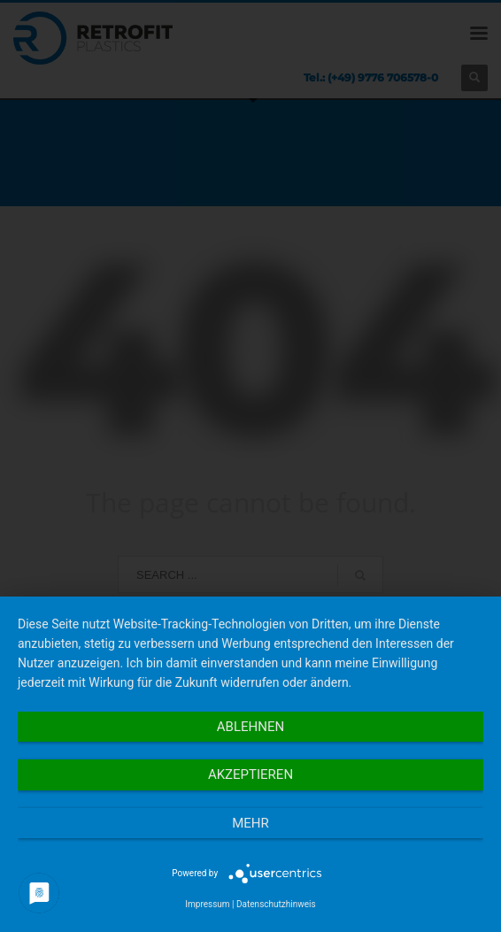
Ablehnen (250, 727)
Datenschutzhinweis (276, 904)
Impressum (207, 904)
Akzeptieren (250, 774)
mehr (250, 823)
